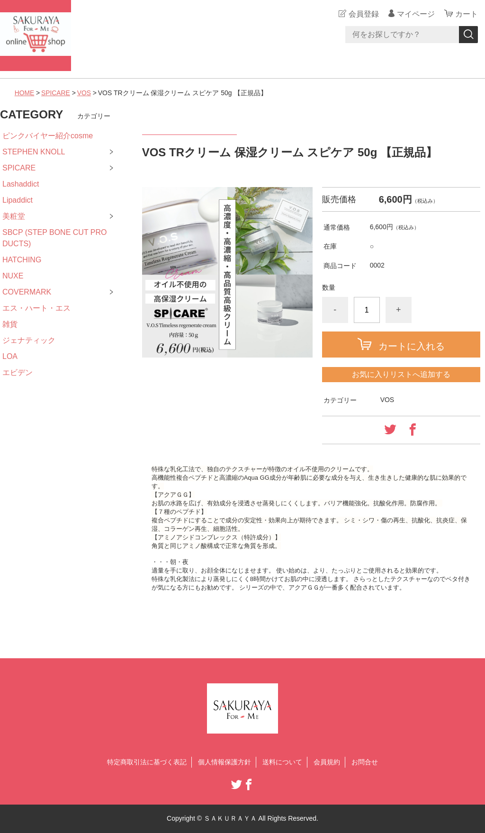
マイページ (416, 14)
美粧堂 (13, 216)
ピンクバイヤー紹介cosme (47, 136)
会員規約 (327, 762)
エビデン (17, 372)
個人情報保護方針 (224, 762)
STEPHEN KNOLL (33, 152)
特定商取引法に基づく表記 (147, 762)
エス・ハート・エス (36, 308)
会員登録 (364, 14)
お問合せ (364, 762)
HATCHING (21, 260)
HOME (25, 93)
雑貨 (10, 324)
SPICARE (56, 93)
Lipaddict (17, 200)
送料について (282, 762)
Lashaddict (20, 184)
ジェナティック (28, 340)
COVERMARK (26, 292)
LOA (10, 356)
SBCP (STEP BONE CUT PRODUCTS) (54, 238)
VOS (85, 93)
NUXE (12, 276)
